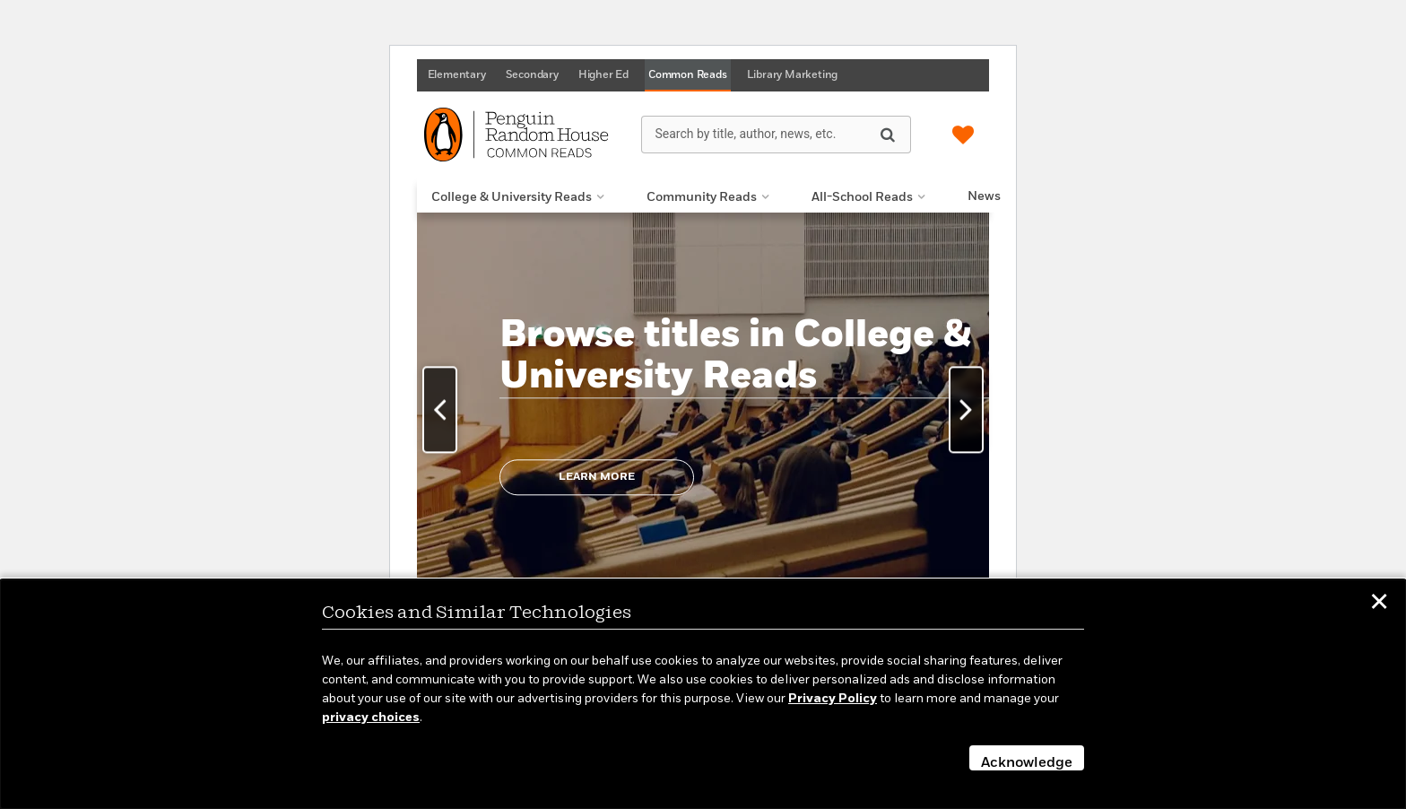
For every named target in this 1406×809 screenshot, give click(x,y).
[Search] (887, 134)
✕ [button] (1379, 604)
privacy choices (371, 717)
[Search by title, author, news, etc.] (776, 134)
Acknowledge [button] (1026, 763)
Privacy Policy (832, 698)
